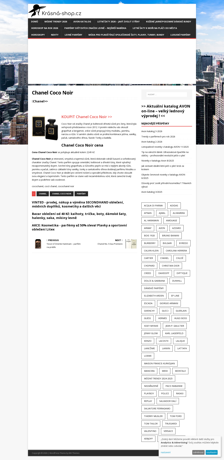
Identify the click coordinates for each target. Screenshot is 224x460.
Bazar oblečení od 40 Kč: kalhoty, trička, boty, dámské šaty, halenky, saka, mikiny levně (79, 216)
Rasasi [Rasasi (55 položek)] (179, 393)
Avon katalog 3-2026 (151, 131)
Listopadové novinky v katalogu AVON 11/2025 (165, 146)
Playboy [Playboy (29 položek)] (149, 393)
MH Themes (74, 453)
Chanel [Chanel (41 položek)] (164, 258)
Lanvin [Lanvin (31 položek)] (166, 348)
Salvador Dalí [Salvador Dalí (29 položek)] (167, 401)
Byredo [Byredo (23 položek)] (183, 243)
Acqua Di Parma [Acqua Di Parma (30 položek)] (153, 205)
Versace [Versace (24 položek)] (168, 431)
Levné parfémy (73, 34)
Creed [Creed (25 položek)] (147, 273)
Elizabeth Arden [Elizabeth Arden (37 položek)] (154, 295)
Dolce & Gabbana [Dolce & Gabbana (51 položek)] (154, 280)
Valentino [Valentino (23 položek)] (150, 431)
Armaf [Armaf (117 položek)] (148, 228)
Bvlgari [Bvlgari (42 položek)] (167, 243)
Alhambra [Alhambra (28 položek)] (179, 213)
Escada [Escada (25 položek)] (148, 303)
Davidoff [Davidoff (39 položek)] (163, 273)
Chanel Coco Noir (61, 193)
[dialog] (190, 446)
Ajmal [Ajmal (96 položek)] (162, 213)
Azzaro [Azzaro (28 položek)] (176, 228)
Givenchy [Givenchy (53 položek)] (149, 310)
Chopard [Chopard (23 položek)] (149, 265)
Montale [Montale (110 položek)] (180, 370)
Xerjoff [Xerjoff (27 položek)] (148, 438)
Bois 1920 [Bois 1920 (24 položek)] (149, 235)
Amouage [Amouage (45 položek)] (171, 220)
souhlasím (211, 452)
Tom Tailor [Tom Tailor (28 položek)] (151, 423)
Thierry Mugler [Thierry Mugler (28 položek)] (153, 416)
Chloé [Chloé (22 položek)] (179, 258)
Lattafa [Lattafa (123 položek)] (182, 348)
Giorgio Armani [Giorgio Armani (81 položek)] (169, 303)
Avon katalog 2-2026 (151, 141)
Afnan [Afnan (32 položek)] (148, 213)
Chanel (38, 101)
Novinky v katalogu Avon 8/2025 (157, 160)
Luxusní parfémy (180, 34)
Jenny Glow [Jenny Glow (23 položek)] (151, 333)
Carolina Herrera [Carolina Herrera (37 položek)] (176, 250)
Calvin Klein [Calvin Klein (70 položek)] (151, 250)
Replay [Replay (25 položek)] (148, 401)
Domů (34, 21)
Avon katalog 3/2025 (151, 191)
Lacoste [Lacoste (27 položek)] (163, 340)
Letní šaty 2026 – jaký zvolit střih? (118, 21)
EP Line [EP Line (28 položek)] (175, 295)
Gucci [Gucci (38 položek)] (165, 310)
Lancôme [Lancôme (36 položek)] (149, 348)
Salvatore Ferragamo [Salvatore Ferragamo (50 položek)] (157, 408)
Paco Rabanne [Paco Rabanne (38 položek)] (174, 385)
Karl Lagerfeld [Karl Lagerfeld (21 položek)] (174, 333)
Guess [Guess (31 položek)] (147, 318)
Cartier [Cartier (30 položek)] (148, 258)
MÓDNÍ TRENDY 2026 (55, 21)
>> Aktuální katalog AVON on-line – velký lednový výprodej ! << (165, 111)
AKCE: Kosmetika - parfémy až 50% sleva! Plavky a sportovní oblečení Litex (79, 227)
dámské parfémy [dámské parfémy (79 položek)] (154, 288)
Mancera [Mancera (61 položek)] (149, 370)
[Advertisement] (112, 62)
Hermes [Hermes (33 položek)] (162, 318)
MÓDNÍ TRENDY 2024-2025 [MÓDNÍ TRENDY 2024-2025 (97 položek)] (158, 378)
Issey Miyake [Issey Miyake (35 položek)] (151, 325)
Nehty (54, 34)
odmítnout (198, 452)
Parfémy (81, 193)
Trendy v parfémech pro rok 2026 (158, 136)
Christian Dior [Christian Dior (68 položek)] (170, 265)
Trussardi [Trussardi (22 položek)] (171, 423)
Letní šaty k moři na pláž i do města (155, 28)
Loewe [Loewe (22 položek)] (148, 355)
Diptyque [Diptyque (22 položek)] (182, 273)
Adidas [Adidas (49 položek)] (174, 205)
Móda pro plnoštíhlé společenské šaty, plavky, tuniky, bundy (126, 34)
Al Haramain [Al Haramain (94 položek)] (151, 220)
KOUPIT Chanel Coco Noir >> (86, 116)
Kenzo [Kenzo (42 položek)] (148, 340)
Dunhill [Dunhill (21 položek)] (177, 280)
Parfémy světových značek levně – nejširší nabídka (95, 28)
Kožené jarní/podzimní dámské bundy (168, 21)
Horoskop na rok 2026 (44, 28)
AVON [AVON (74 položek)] (162, 228)
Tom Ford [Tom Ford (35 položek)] (176, 416)
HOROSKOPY (38, 34)
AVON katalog (82, 21)
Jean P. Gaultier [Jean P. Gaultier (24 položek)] (175, 325)
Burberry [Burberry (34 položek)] (149, 243)
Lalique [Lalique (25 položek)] (180, 340)
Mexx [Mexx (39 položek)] (165, 370)
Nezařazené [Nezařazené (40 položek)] (151, 385)
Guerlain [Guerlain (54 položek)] (181, 310)
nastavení (165, 452)
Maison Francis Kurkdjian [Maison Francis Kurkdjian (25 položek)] (159, 363)
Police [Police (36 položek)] (165, 393)
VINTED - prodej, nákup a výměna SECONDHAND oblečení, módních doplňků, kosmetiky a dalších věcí (78, 204)
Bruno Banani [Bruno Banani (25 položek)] (170, 235)
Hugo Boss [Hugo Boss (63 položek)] (180, 318)
